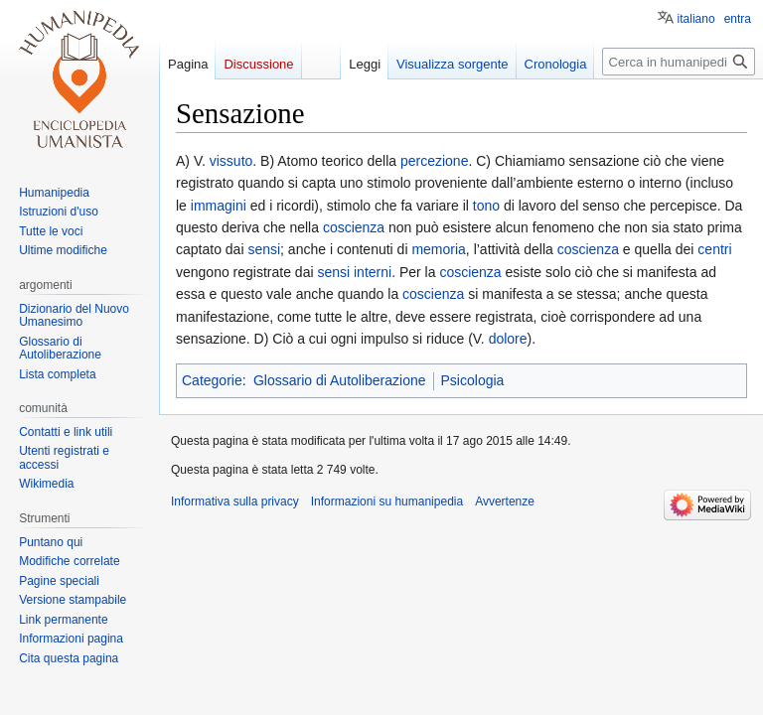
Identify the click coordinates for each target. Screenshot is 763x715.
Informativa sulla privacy (235, 501)
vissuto (231, 161)
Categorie (212, 380)
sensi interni (354, 272)
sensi (263, 249)
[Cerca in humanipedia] (678, 61)
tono (486, 206)
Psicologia (473, 380)
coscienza (353, 227)
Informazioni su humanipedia (387, 501)
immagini (218, 206)
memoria (438, 249)
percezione (434, 161)
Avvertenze (504, 501)
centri (714, 249)
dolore (508, 339)
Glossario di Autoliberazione (339, 380)
